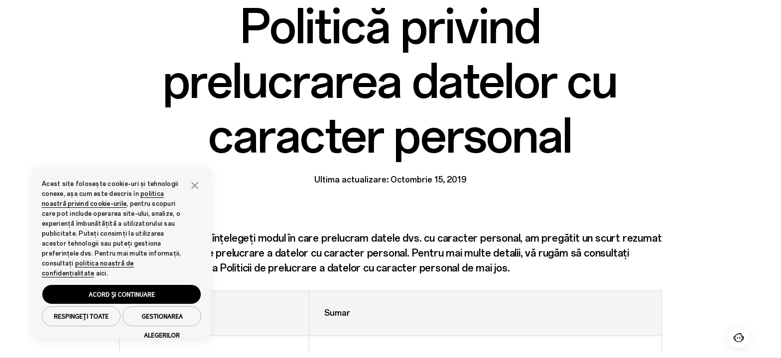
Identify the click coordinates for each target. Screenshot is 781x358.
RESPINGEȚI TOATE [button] (81, 316)
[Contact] (738, 337)
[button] (195, 184)
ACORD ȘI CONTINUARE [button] (122, 294)
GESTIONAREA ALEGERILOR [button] (162, 319)
